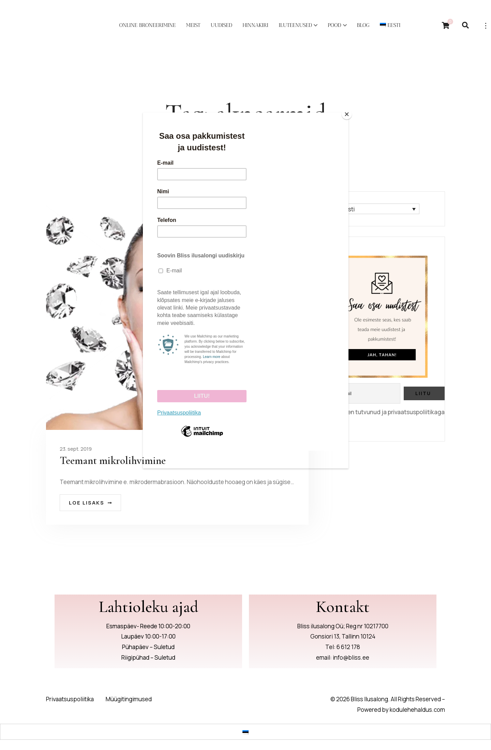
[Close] (347, 114)
